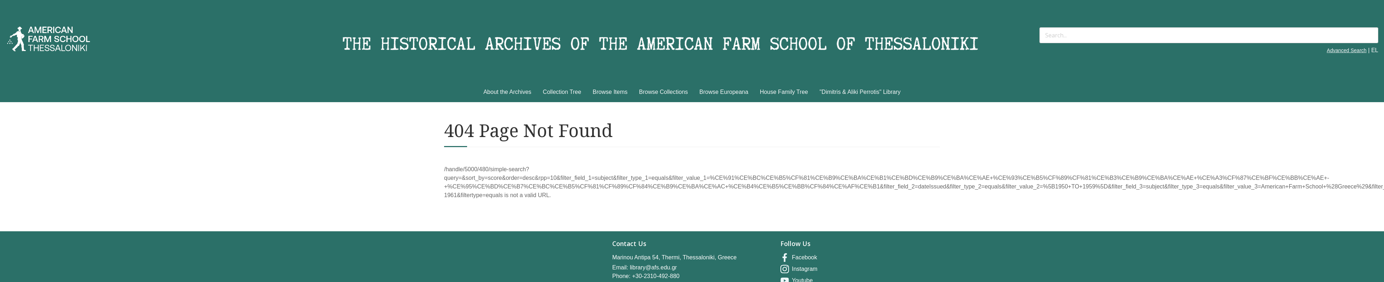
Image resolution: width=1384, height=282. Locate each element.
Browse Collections (663, 92)
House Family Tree (784, 92)
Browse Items (610, 92)
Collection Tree (562, 92)
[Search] (1208, 35)
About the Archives (507, 92)
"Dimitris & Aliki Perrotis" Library (860, 92)
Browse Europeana (724, 92)
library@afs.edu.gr (653, 267)
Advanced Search (1347, 50)
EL (1374, 50)
